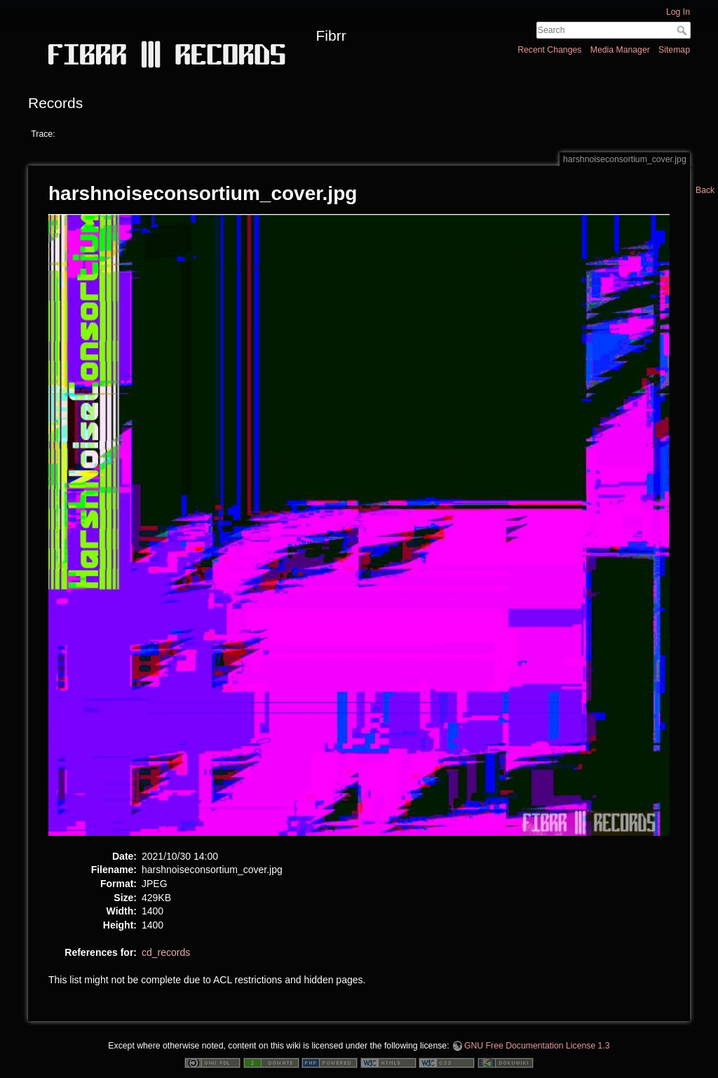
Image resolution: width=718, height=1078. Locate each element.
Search (683, 30)
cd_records (166, 952)
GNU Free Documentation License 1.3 (537, 1046)
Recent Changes (549, 50)
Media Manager (620, 50)
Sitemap (674, 50)
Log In (678, 12)
